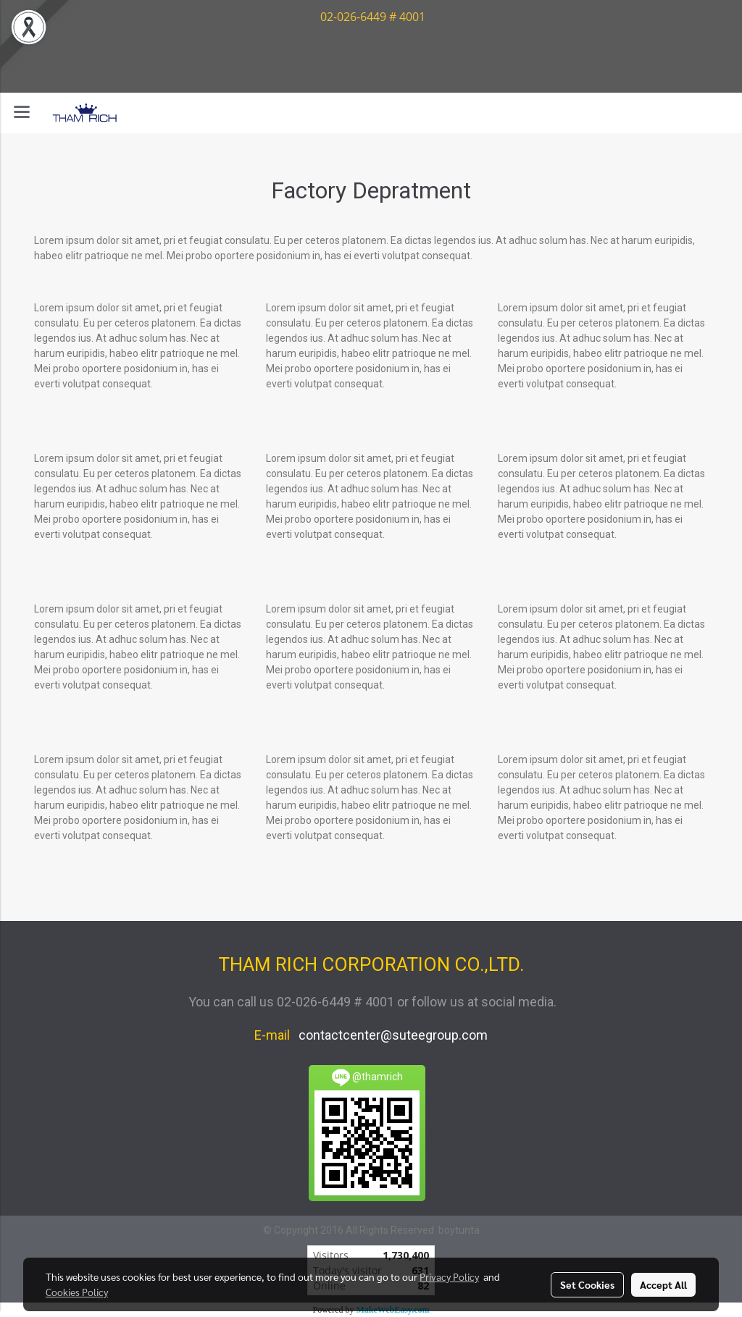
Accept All (663, 1284)
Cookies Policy (77, 1291)
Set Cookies (587, 1284)
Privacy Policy (449, 1276)
